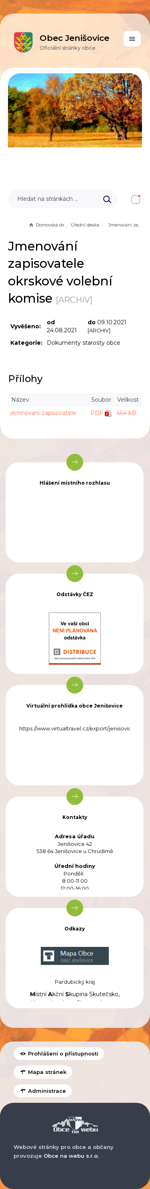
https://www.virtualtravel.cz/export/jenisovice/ (77, 728)
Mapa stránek (42, 1072)
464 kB (126, 413)
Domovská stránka (49, 225)
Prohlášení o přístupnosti (58, 1053)
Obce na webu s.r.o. (71, 1156)
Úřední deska (85, 225)
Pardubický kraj (75, 982)
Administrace (42, 1091)
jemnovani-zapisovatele (43, 413)
